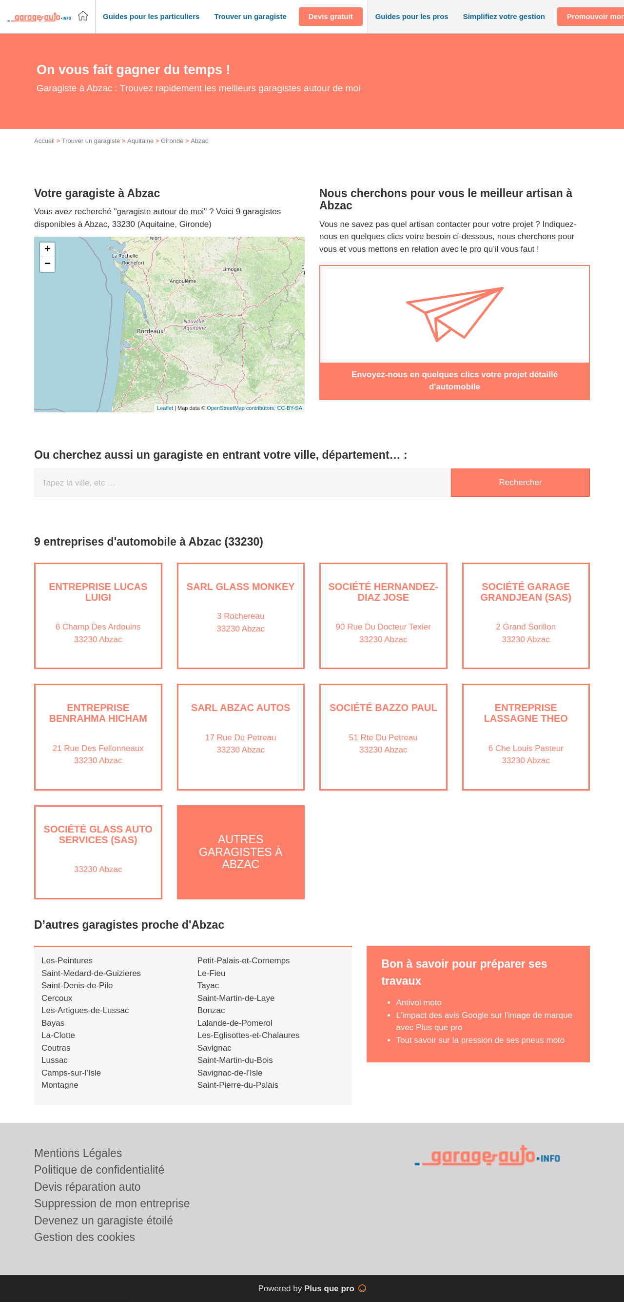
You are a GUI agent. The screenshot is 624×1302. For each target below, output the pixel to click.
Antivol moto (419, 1002)
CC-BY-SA (289, 408)
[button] (151, 17)
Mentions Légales (78, 1153)
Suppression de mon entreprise (112, 1203)
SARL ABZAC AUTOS (240, 707)
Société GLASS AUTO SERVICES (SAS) (98, 834)
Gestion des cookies (84, 1237)
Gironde (172, 140)
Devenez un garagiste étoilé (103, 1220)
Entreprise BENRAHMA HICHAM (98, 713)
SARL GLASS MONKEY (241, 586)
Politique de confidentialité (99, 1169)
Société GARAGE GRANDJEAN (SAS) (525, 592)
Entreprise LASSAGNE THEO (526, 713)
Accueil (44, 140)
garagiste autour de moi (160, 211)
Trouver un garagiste (91, 140)
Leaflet (165, 408)
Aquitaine (140, 140)
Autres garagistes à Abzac (240, 852)
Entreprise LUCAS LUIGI (98, 592)
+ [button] (47, 250)
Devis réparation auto (87, 1186)
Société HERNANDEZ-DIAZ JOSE (383, 592)
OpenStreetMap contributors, (242, 408)
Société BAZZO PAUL (383, 707)
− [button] (47, 264)
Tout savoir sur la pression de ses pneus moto (480, 1040)
